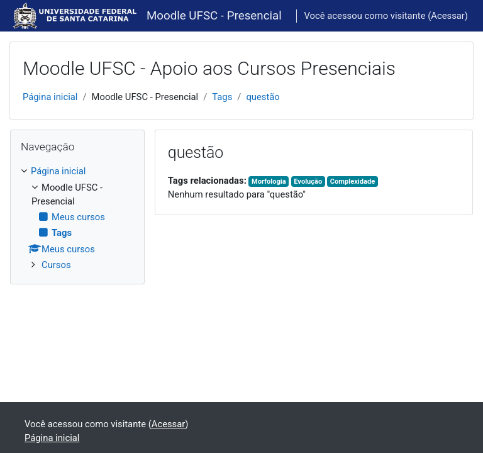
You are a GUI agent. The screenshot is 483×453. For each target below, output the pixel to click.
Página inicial (50, 97)
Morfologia (269, 181)
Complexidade (352, 181)
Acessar (448, 15)
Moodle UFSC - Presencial (214, 16)
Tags (222, 97)
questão (262, 97)
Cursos (56, 265)
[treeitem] (77, 218)
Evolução (308, 181)
